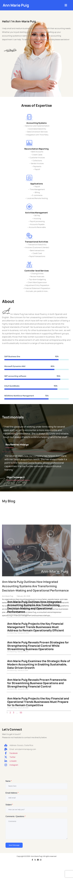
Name (9, 783)
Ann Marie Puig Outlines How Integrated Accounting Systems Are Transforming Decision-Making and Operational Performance (34, 608)
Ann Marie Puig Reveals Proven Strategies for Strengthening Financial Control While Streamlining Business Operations (38, 647)
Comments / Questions (15, 818)
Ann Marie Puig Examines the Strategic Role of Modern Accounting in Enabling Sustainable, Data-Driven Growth (38, 666)
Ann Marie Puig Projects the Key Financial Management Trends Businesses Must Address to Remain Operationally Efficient (35, 629)
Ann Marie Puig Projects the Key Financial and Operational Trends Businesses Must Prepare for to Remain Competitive (38, 703)
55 (21, 714)
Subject (9, 806)
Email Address (12, 795)
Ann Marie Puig (16, 5)
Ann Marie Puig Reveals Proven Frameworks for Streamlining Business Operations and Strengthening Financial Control (36, 685)
